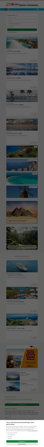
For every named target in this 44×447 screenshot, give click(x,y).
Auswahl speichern (22, 444)
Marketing (9, 438)
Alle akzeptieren (22, 441)
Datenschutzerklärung (32, 430)
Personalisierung (10, 434)
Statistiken (9, 436)
